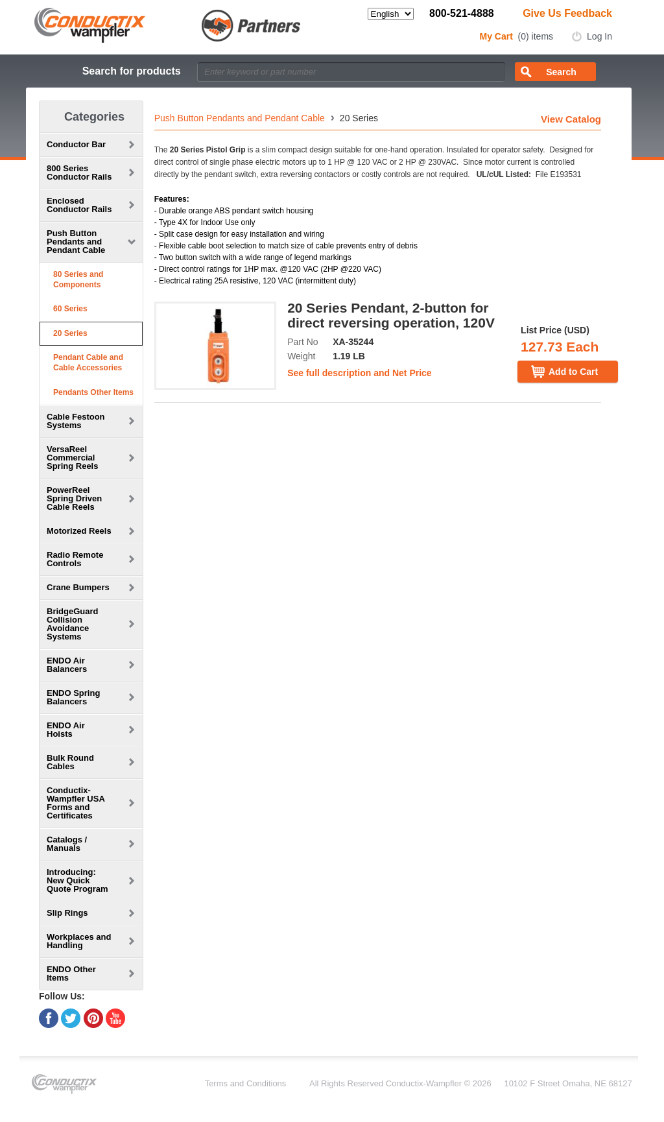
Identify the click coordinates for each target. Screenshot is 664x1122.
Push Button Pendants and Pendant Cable (239, 118)
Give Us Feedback (567, 13)
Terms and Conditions (246, 1083)
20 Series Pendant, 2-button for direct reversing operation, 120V (391, 315)
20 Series (70, 333)
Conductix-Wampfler (424, 1083)
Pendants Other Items (93, 392)
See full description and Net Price (359, 373)
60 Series (70, 308)
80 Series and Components (78, 279)
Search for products (131, 71)
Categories (94, 116)
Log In (599, 36)
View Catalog (571, 119)
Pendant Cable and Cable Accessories (88, 362)
